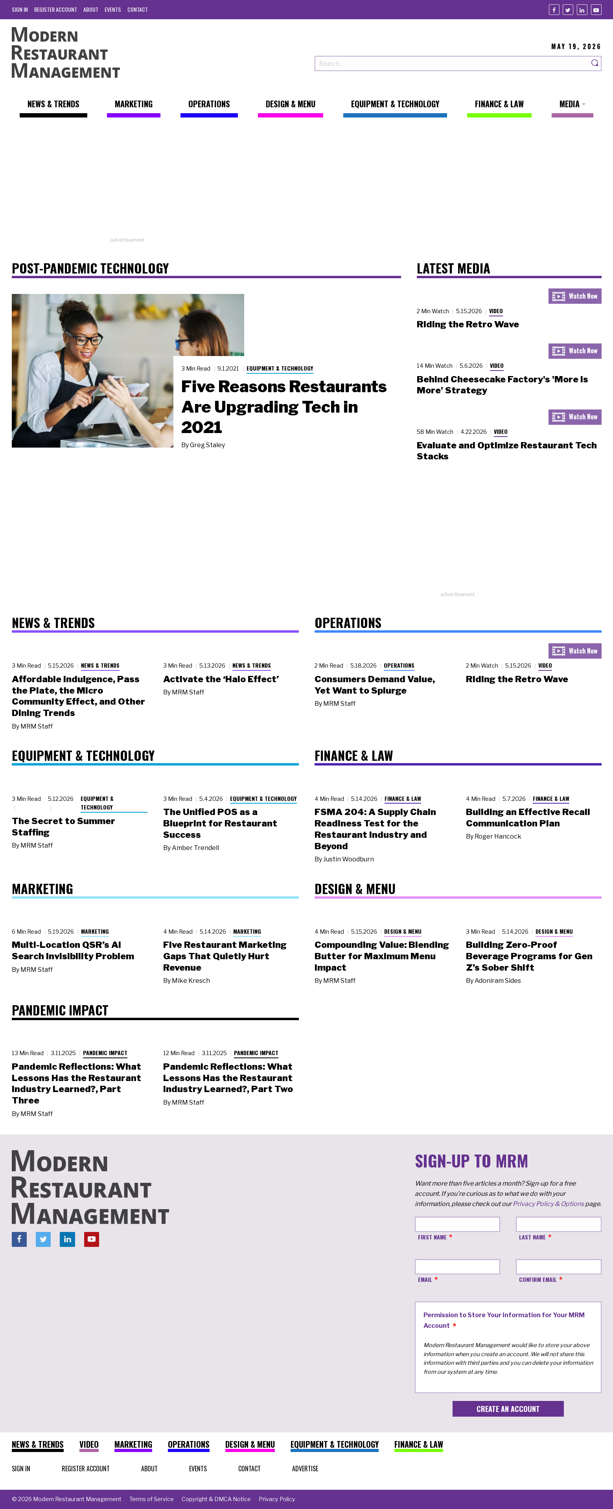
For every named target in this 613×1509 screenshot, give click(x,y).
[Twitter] (568, 9)
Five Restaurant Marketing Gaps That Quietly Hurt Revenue (225, 956)
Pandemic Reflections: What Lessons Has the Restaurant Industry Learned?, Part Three (76, 1083)
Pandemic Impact (105, 1052)
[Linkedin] (582, 9)
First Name (432, 1237)
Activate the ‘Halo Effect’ (221, 679)
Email (425, 1279)
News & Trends (100, 665)
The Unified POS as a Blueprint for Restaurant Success (220, 823)
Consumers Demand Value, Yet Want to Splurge (375, 685)
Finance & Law (403, 798)
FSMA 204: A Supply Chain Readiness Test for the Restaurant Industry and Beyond (375, 828)
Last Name (532, 1237)
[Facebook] (554, 9)
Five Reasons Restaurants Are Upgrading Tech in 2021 (284, 406)
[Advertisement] (306, 181)
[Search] (595, 63)
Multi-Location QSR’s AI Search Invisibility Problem (73, 950)
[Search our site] (452, 63)
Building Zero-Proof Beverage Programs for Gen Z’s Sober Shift (529, 956)
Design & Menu (403, 931)
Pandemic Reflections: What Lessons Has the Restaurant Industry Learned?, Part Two (228, 1078)
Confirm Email (538, 1279)
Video (496, 311)
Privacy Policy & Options (548, 1204)
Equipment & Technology (280, 368)
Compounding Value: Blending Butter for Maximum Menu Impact (382, 956)
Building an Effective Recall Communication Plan (528, 817)
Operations (399, 665)
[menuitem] (20, 9)
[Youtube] (596, 9)
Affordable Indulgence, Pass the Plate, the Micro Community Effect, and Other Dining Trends (78, 696)
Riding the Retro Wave (468, 324)
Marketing (95, 931)
